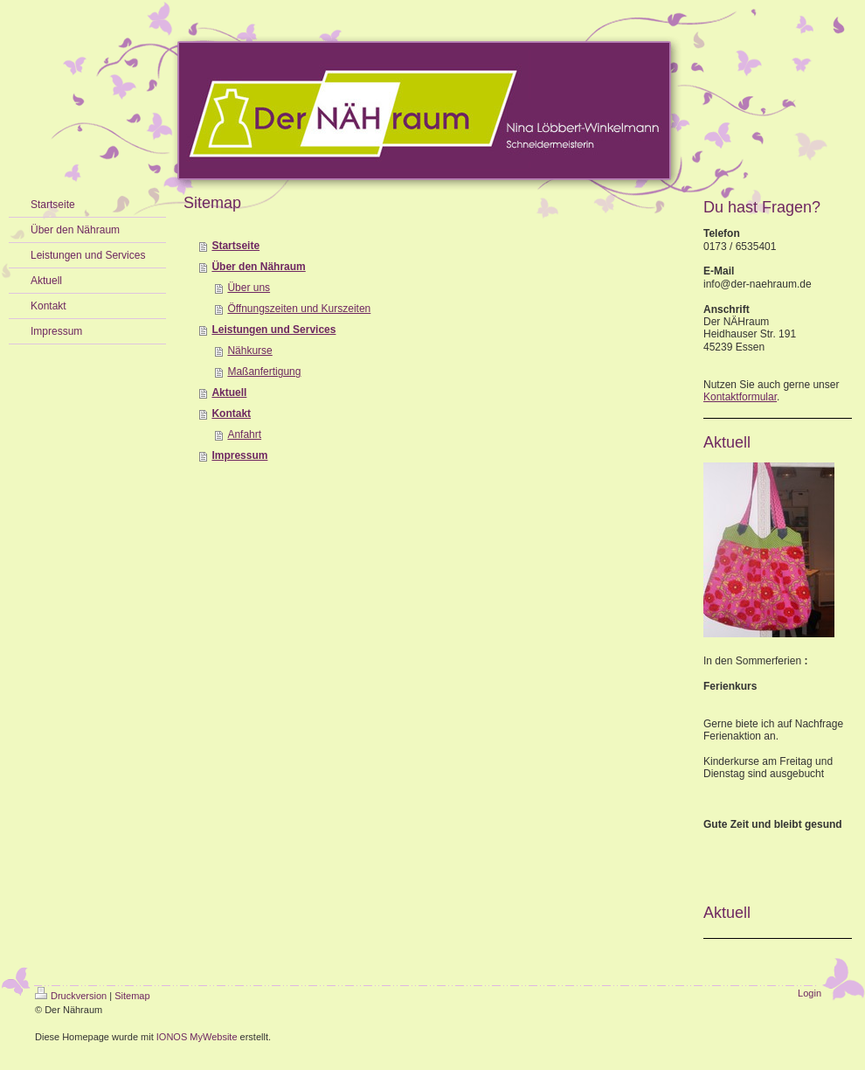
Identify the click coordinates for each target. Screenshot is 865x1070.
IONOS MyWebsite (197, 1037)
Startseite (235, 246)
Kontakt (231, 413)
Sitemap (131, 995)
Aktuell (228, 392)
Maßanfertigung (264, 371)
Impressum (239, 455)
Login (809, 993)
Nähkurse (249, 350)
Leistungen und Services (273, 329)
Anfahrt (244, 434)
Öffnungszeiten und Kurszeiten (298, 308)
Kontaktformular (740, 397)
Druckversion (71, 995)
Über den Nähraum (258, 267)
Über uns (248, 287)
